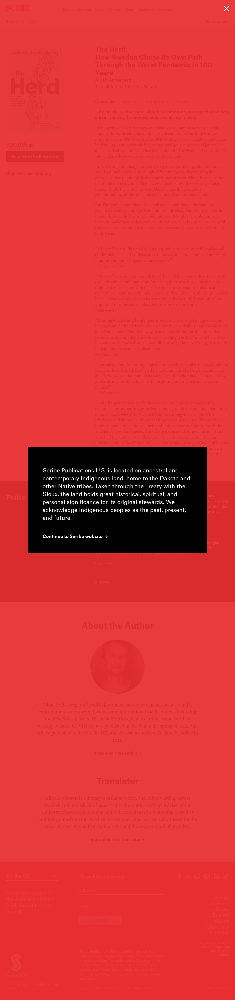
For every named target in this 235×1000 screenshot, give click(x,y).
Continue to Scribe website (75, 536)
